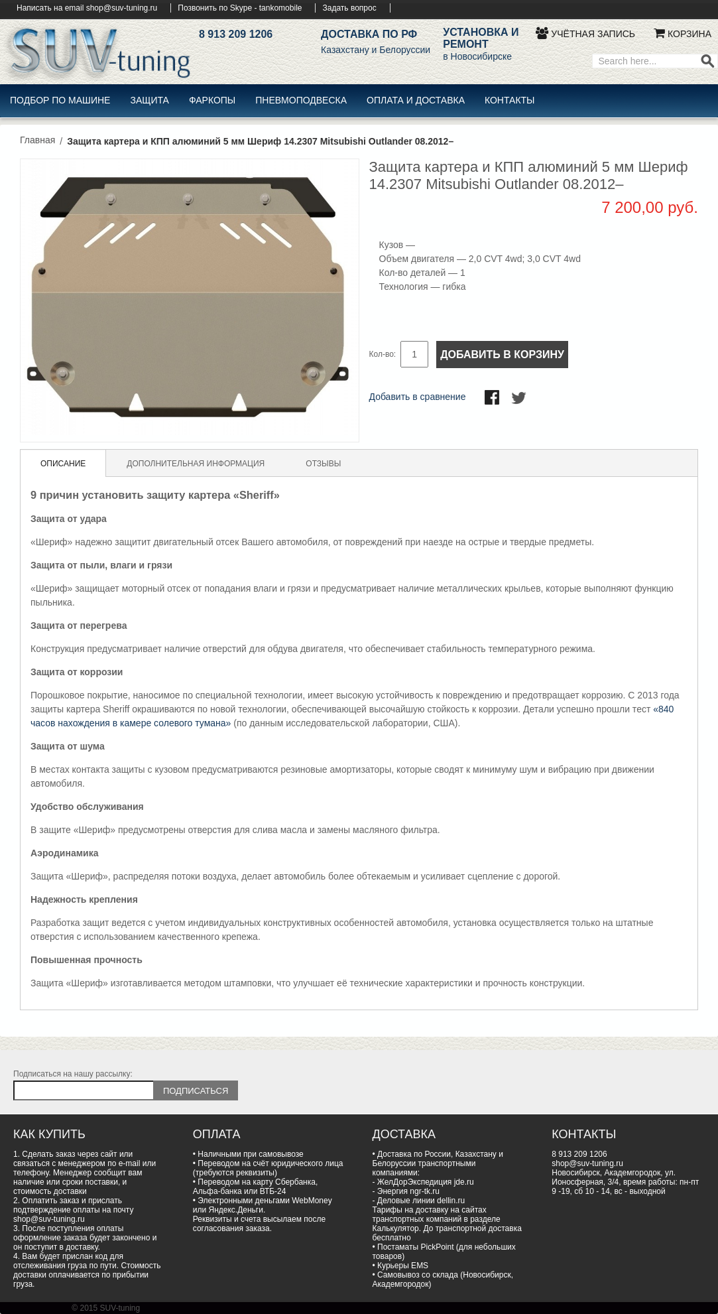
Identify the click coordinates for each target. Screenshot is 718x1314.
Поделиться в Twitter (519, 398)
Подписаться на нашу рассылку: (73, 1074)
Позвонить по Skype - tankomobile (240, 8)
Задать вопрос (349, 8)
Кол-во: (382, 354)
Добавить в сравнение (417, 396)
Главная (37, 140)
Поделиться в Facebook (493, 398)
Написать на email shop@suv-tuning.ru (87, 8)
